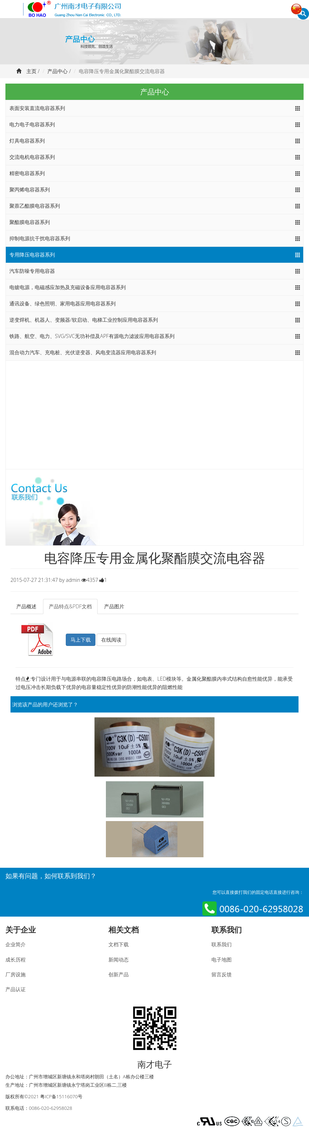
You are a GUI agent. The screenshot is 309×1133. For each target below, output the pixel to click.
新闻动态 (118, 959)
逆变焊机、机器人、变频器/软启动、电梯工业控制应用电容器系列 (83, 319)
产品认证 (15, 989)
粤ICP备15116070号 (61, 1096)
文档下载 (118, 944)
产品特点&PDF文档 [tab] (70, 606)
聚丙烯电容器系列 (29, 189)
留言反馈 (221, 974)
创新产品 (118, 974)
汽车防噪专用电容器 (32, 270)
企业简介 (15, 944)
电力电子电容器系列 (32, 124)
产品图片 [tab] (114, 606)
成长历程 (15, 959)
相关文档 (123, 930)
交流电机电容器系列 (32, 156)
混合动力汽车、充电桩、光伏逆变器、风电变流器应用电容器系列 (82, 352)
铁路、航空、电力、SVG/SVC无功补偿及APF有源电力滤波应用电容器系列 (92, 336)
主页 (31, 71)
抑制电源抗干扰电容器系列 (39, 238)
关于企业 (20, 930)
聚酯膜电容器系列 (29, 222)
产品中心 (57, 71)
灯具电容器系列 (27, 140)
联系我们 (226, 930)
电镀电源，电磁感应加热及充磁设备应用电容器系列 (67, 287)
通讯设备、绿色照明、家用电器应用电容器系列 (62, 303)
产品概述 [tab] (26, 606)
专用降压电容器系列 (32, 254)
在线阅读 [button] (111, 639)
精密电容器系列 (27, 173)
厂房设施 (15, 974)
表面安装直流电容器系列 (37, 108)
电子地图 (221, 959)
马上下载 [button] (80, 639)
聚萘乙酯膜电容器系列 (34, 205)
